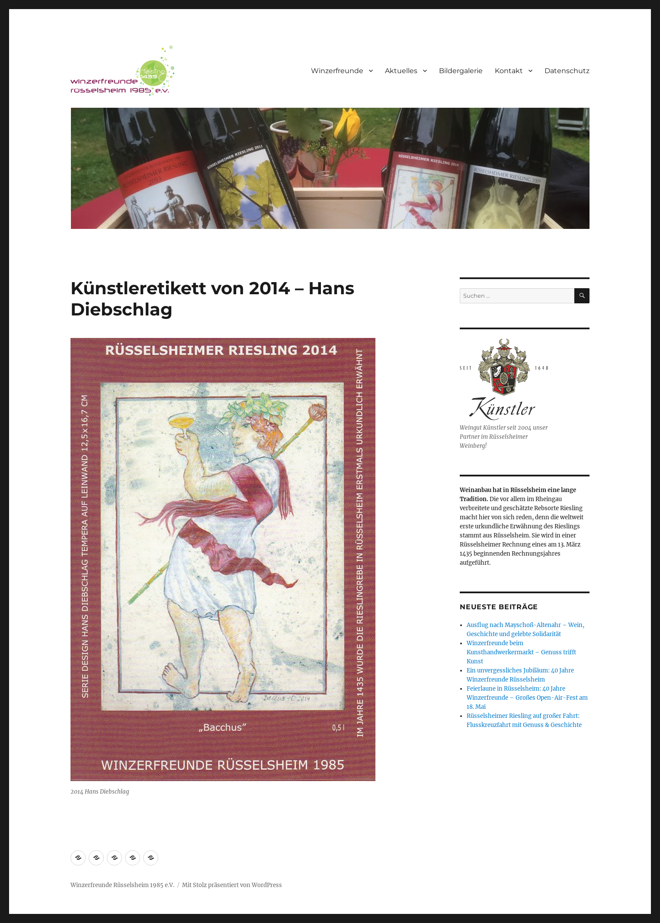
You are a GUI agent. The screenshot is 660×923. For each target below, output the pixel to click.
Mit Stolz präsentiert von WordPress (232, 885)
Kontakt (509, 71)
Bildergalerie (461, 71)
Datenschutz (567, 71)
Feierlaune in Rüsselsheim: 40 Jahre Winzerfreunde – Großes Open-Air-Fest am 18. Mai (527, 698)
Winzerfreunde (337, 71)
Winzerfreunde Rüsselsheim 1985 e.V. (122, 885)
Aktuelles (401, 71)
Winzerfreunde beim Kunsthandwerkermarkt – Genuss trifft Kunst (521, 652)
